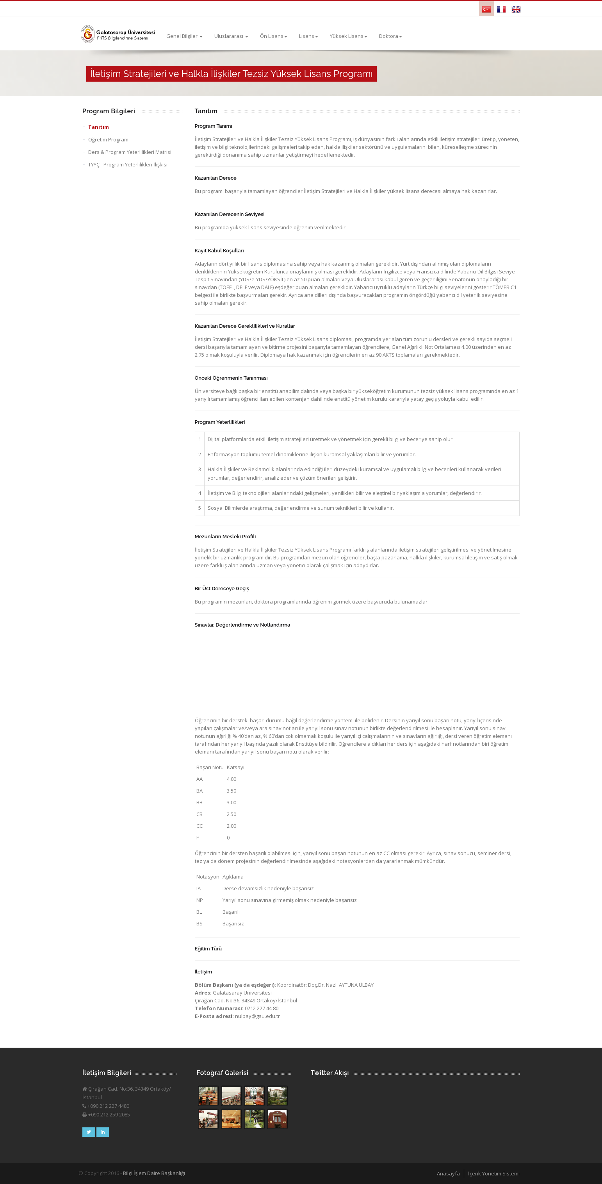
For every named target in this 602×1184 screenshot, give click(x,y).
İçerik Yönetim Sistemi (494, 1173)
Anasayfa (448, 1173)
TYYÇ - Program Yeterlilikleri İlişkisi (127, 164)
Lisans (308, 35)
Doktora (390, 35)
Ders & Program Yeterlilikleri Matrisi (129, 151)
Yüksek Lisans (348, 35)
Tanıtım (98, 126)
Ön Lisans (273, 35)
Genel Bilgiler (184, 35)
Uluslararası (231, 35)
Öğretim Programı (109, 139)
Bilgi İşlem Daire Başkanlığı (154, 1173)
